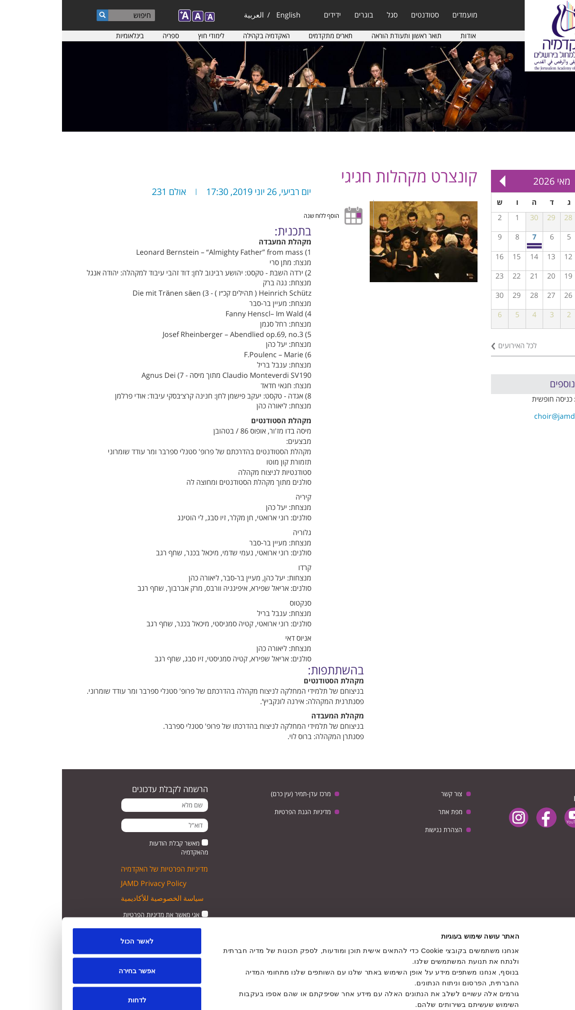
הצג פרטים (152, 992)
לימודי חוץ (149, 35)
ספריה (109, 35)
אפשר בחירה (75, 922)
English (226, 15)
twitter (540, 817)
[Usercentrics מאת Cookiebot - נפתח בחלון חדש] (517, 992)
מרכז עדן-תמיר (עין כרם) (239, 793)
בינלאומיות (68, 35)
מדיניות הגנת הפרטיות (240, 811)
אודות (406, 35)
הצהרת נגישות (381, 829)
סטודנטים (363, 15)
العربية (192, 15)
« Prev (539, 181)
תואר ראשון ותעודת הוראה (345, 35)
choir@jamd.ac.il (500, 416)
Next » (440, 181)
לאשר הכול (74, 892)
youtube (512, 817)
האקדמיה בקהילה (204, 35)
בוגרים (301, 15)
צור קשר (389, 793)
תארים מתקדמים (269, 35)
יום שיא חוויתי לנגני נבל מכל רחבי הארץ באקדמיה (472, 247)
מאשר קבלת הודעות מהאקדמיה (116, 847)
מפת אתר (388, 811)
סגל (330, 15)
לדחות (75, 951)
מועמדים (403, 15)
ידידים (270, 15)
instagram (457, 817)
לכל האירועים (455, 345)
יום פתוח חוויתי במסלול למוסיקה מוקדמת (472, 244)
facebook (484, 817)
